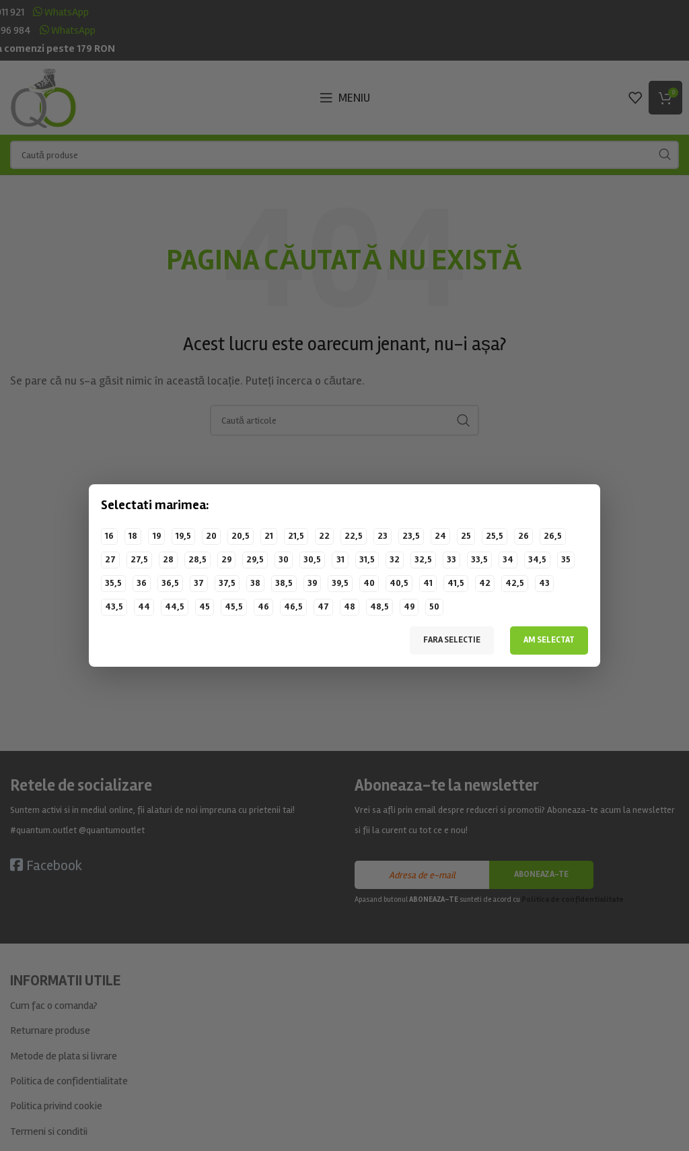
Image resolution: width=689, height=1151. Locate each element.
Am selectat (549, 639)
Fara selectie (451, 639)
